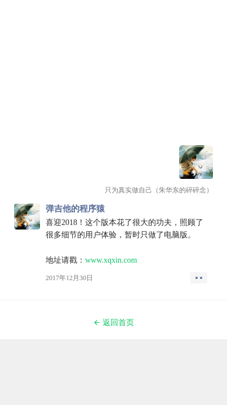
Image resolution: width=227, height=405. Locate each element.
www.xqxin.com (111, 260)
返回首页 (114, 322)
